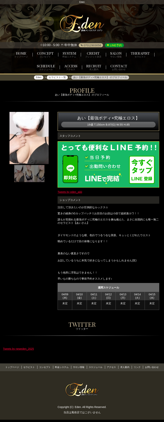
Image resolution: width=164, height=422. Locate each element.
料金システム (70, 366)
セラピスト (35, 366)
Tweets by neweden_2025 (18, 351)
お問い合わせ (82, 370)
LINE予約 (115, 45)
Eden (78, 409)
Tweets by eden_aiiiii (70, 192)
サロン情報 (87, 366)
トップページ (18, 366)
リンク (149, 366)
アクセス (122, 366)
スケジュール (105, 366)
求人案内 (136, 366)
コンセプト (52, 366)
